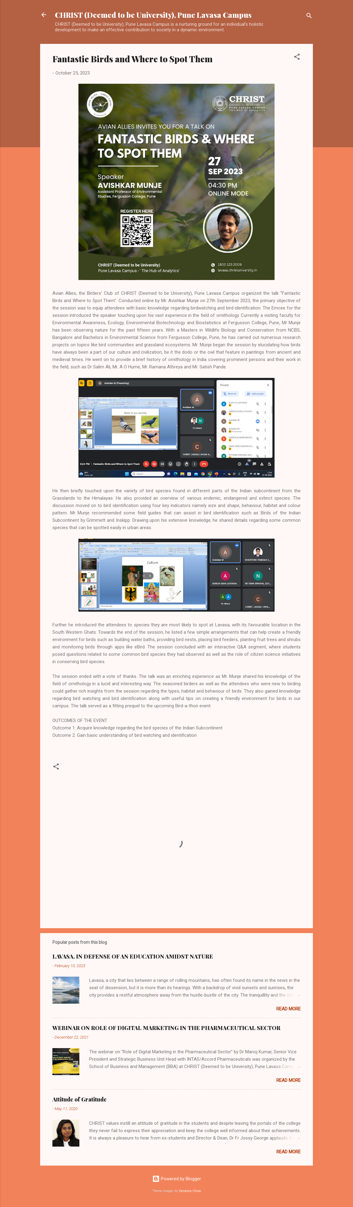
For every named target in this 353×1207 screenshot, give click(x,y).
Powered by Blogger (176, 1179)
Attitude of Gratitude (79, 1099)
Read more (288, 1009)
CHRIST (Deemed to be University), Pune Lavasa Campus (153, 15)
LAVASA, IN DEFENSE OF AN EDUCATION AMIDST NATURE (132, 956)
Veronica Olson (190, 1191)
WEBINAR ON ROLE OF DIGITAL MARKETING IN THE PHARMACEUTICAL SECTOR (166, 1028)
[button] (297, 58)
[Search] (309, 16)
